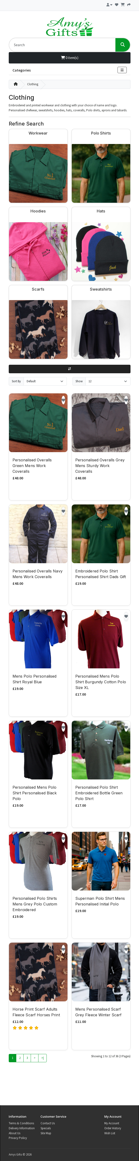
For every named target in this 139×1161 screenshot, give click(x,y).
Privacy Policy (18, 1138)
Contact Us (48, 1123)
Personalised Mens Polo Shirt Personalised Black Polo (35, 793)
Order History (112, 1128)
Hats (101, 211)
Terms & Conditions (21, 1123)
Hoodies (38, 211)
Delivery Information (22, 1128)
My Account (111, 1123)
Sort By (16, 381)
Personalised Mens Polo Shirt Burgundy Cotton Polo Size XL (100, 682)
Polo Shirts (101, 133)
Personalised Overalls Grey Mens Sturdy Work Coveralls (100, 466)
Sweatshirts (101, 289)
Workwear (38, 133)
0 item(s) (69, 57)
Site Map (46, 1133)
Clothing (32, 84)
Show (79, 381)
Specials (46, 1128)
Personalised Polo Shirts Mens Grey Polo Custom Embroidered (35, 904)
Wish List (109, 1133)
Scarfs (38, 289)
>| (42, 1058)
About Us (14, 1133)
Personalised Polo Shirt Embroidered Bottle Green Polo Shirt (99, 793)
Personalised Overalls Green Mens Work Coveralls (32, 466)
